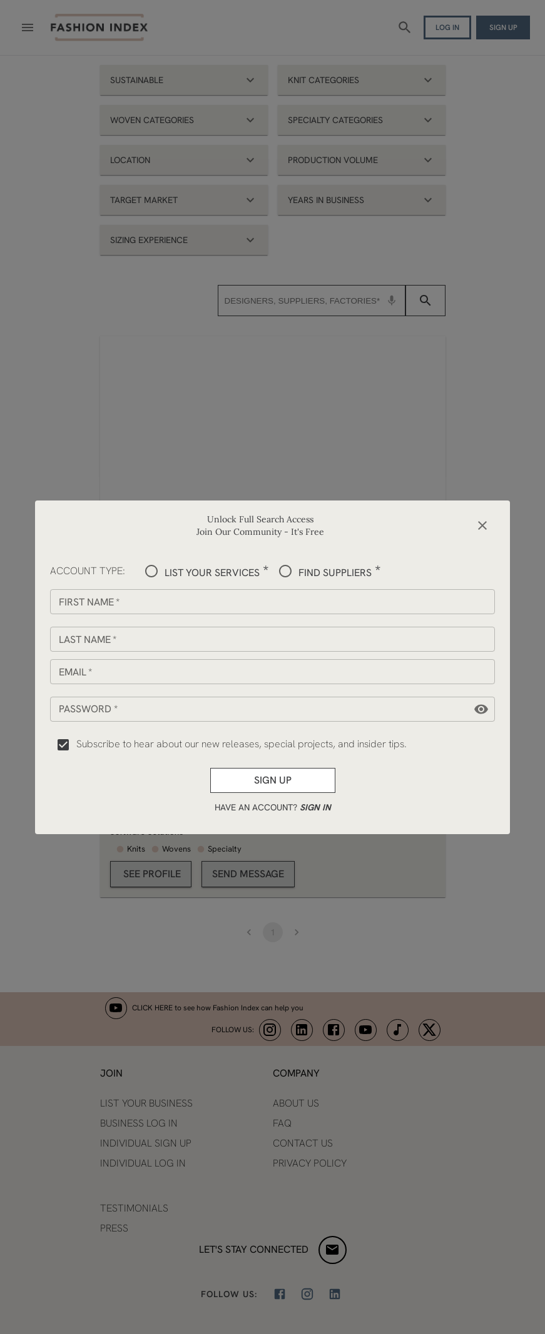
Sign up (273, 780)
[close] (482, 525)
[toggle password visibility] (481, 709)
